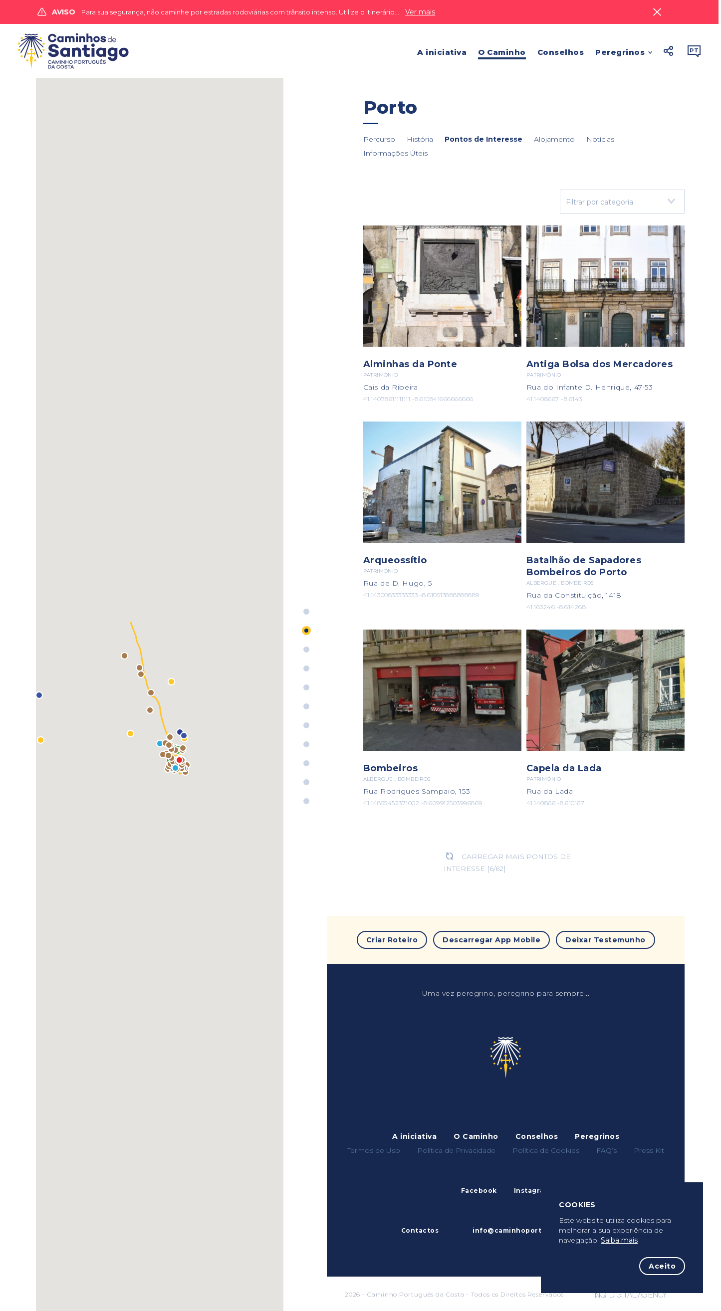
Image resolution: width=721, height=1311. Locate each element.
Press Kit (649, 1150)
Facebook (479, 1190)
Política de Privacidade (456, 1150)
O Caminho (502, 52)
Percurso (379, 139)
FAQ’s (606, 1150)
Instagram (532, 1190)
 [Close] (657, 12)
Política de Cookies (545, 1150)
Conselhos (560, 52)
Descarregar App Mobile (491, 939)
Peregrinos (620, 53)
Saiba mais (619, 1240)
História (420, 139)
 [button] (694, 51)
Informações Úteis (395, 153)
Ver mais (420, 11)
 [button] (669, 51)
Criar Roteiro (392, 939)
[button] (40, 740)
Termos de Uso (373, 1150)
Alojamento (554, 139)
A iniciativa (442, 52)
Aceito (662, 1266)
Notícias (600, 139)
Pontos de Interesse (483, 139)
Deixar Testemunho (605, 939)
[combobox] (622, 202)
